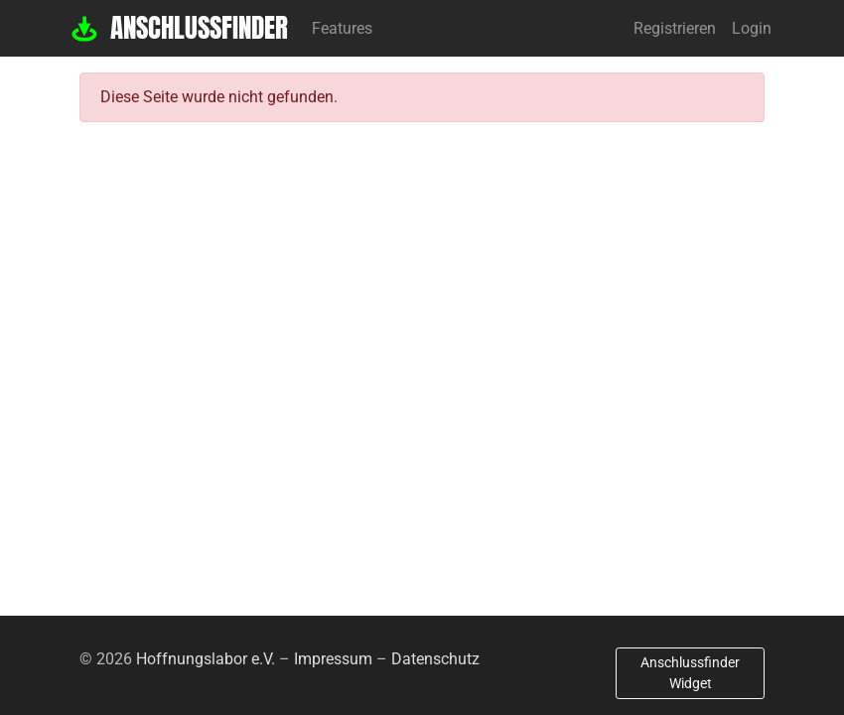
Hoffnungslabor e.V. (205, 658)
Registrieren (674, 28)
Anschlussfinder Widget (690, 672)
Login (752, 28)
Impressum (333, 658)
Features (342, 28)
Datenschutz (435, 658)
